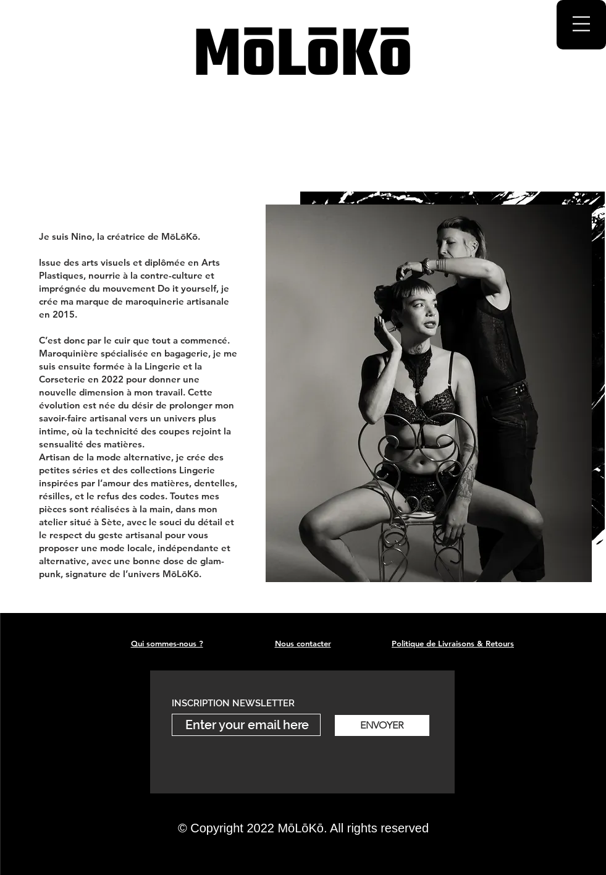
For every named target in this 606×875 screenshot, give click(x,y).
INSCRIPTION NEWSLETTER (233, 703)
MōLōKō (303, 57)
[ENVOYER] (382, 725)
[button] (581, 24)
